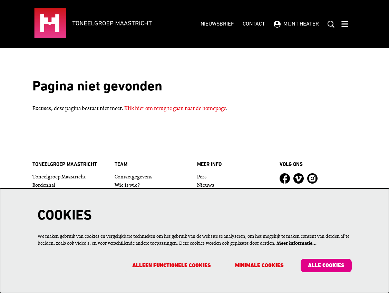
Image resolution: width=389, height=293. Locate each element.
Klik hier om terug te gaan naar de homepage (175, 108)
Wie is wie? (127, 185)
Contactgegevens (133, 177)
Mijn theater (296, 24)
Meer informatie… (296, 243)
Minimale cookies (259, 265)
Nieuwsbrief (217, 24)
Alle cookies (326, 265)
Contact (254, 24)
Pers (201, 177)
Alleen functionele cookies (171, 265)
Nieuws (205, 185)
